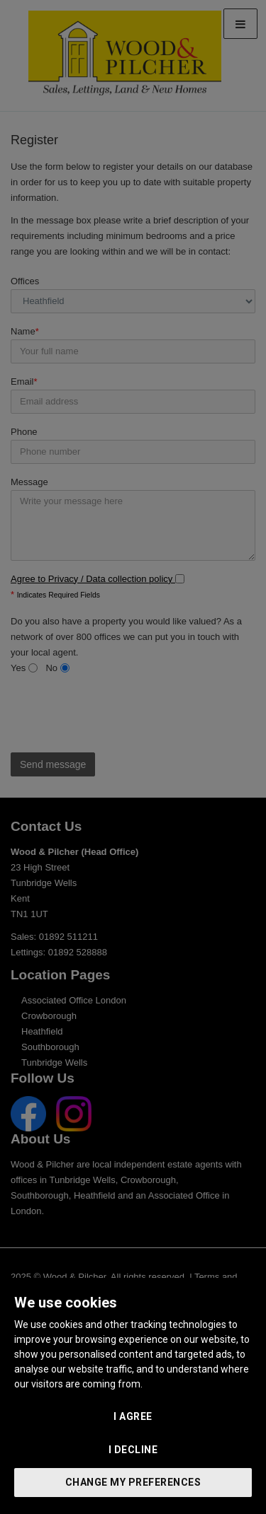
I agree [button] (133, 1416)
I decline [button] (133, 1449)
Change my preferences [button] (133, 1482)
